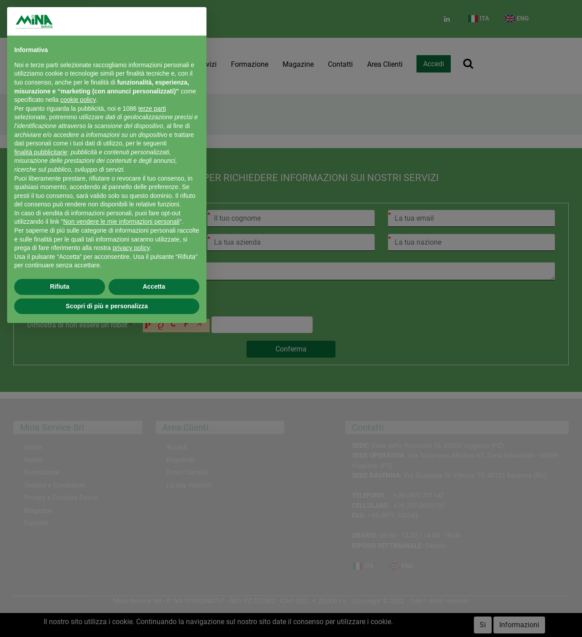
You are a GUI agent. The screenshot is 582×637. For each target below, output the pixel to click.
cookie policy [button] (78, 99)
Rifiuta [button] (59, 286)
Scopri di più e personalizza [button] (107, 306)
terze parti (152, 108)
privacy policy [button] (131, 247)
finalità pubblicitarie (40, 152)
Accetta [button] (154, 286)
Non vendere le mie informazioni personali (121, 221)
